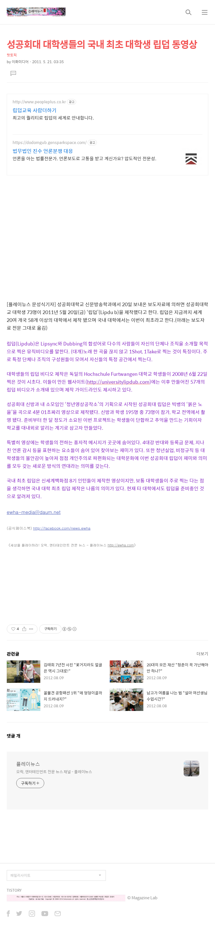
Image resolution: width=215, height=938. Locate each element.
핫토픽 (12, 55)
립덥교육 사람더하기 (35, 110)
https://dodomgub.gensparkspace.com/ (50, 142)
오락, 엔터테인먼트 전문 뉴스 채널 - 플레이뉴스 (54, 771)
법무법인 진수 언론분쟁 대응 (43, 151)
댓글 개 (13, 735)
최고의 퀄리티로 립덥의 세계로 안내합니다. (53, 117)
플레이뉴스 (28, 764)
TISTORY (14, 890)
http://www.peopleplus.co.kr (39, 101)
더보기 (202, 653)
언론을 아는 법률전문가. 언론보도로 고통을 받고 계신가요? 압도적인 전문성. (84, 158)
